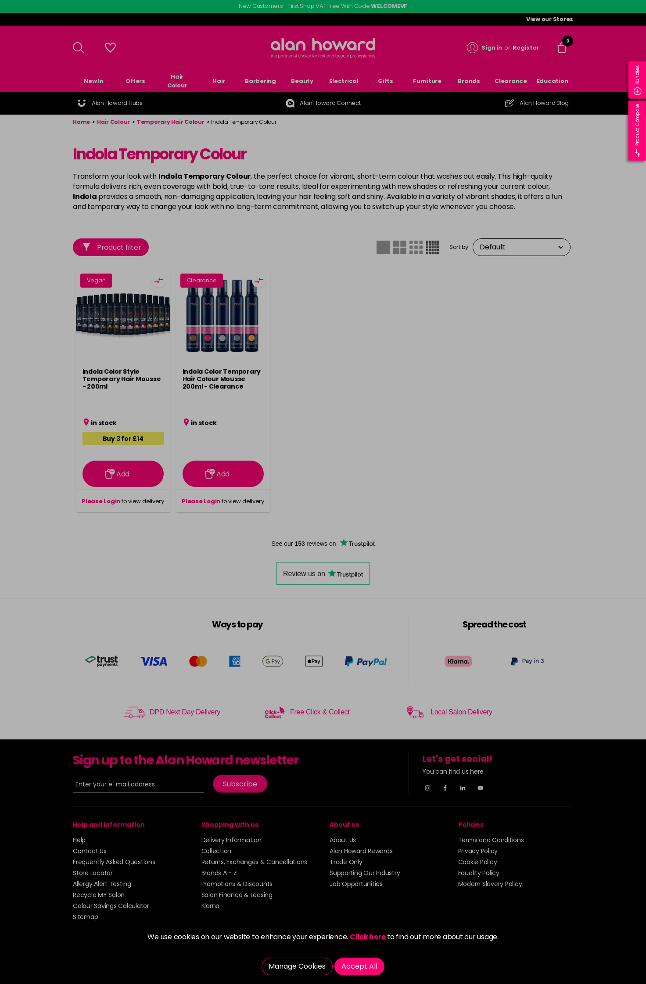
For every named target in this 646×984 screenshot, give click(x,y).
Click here (368, 937)
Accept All (359, 966)
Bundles (638, 80)
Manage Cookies (297, 966)
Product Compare (638, 130)
